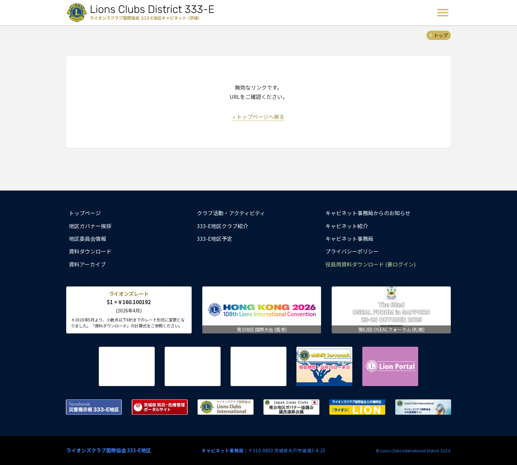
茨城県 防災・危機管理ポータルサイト (160, 407)
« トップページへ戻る (258, 117)
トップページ (85, 213)
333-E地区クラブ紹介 (222, 226)
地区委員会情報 (87, 238)
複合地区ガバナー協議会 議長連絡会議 (291, 407)
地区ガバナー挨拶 (90, 226)
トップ (441, 35)
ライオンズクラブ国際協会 (226, 407)
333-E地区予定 (214, 238)
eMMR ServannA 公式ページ (324, 366)
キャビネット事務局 (349, 238)
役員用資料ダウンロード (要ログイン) (370, 264)
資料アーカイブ (87, 264)
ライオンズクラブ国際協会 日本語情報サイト (423, 407)
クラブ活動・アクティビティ (231, 213)
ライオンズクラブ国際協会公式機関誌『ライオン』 (357, 407)
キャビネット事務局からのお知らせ (368, 213)
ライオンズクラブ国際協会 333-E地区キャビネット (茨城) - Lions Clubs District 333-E (142, 12)
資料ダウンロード (90, 251)
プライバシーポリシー (352, 251)
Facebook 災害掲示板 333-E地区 (94, 407)
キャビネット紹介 (346, 226)
